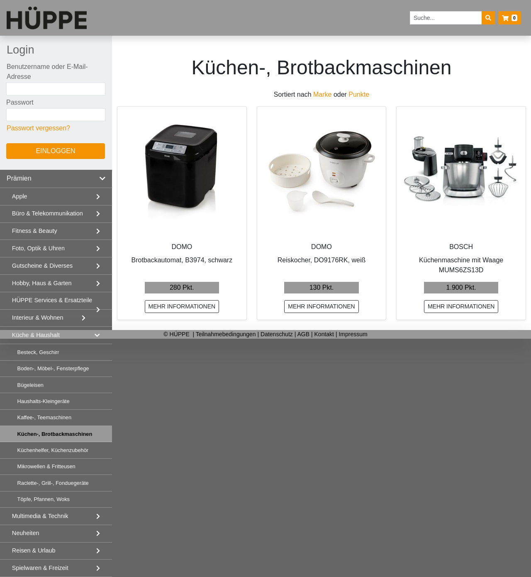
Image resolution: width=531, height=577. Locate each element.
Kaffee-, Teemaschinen (44, 417)
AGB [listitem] (304, 334)
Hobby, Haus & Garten (42, 283)
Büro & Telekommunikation (47, 213)
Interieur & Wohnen (37, 317)
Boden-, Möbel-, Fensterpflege (53, 368)
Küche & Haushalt (36, 335)
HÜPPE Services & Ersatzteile (52, 300)
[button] (509, 17)
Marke (322, 94)
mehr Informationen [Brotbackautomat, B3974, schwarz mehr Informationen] (182, 306)
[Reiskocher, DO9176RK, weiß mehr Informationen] (321, 171)
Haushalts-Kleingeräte (43, 401)
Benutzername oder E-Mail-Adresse (47, 71)
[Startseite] (47, 18)
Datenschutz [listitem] (278, 334)
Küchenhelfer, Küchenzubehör (52, 450)
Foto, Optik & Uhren (38, 248)
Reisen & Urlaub (34, 550)
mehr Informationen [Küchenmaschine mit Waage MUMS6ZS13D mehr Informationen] (461, 306)
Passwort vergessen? (38, 128)
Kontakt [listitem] (325, 334)
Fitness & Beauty (34, 230)
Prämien (19, 178)
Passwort (20, 102)
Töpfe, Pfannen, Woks (43, 499)
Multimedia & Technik (40, 516)
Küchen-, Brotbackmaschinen (55, 434)
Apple (19, 196)
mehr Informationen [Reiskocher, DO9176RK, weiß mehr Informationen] (321, 306)
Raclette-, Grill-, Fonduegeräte (53, 483)
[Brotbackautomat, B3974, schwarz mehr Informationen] (181, 171)
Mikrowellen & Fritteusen (46, 466)
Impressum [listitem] (353, 334)
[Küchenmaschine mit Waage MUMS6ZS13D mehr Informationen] (461, 171)
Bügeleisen (30, 385)
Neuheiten (25, 533)
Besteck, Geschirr (38, 352)
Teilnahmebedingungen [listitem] (227, 334)
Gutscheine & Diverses (42, 265)
